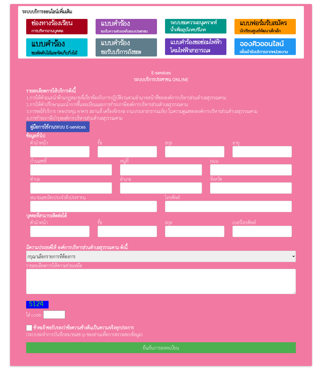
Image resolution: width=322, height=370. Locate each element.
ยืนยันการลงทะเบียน (161, 348)
